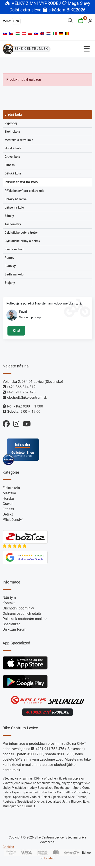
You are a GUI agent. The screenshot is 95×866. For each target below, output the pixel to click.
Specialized (11, 624)
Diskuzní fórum (14, 629)
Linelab (49, 858)
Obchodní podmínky (18, 608)
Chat (16, 330)
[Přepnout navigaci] (72, 48)
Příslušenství (13, 519)
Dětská (8, 514)
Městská (9, 493)
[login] (89, 20)
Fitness (8, 509)
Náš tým (9, 598)
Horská (8, 498)
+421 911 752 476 (21, 392)
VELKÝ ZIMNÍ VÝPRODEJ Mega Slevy (51, 3)
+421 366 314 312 (21, 387)
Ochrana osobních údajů (22, 613)
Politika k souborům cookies (25, 619)
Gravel (8, 504)
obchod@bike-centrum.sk (27, 397)
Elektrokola (11, 488)
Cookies (8, 847)
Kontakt (9, 603)
